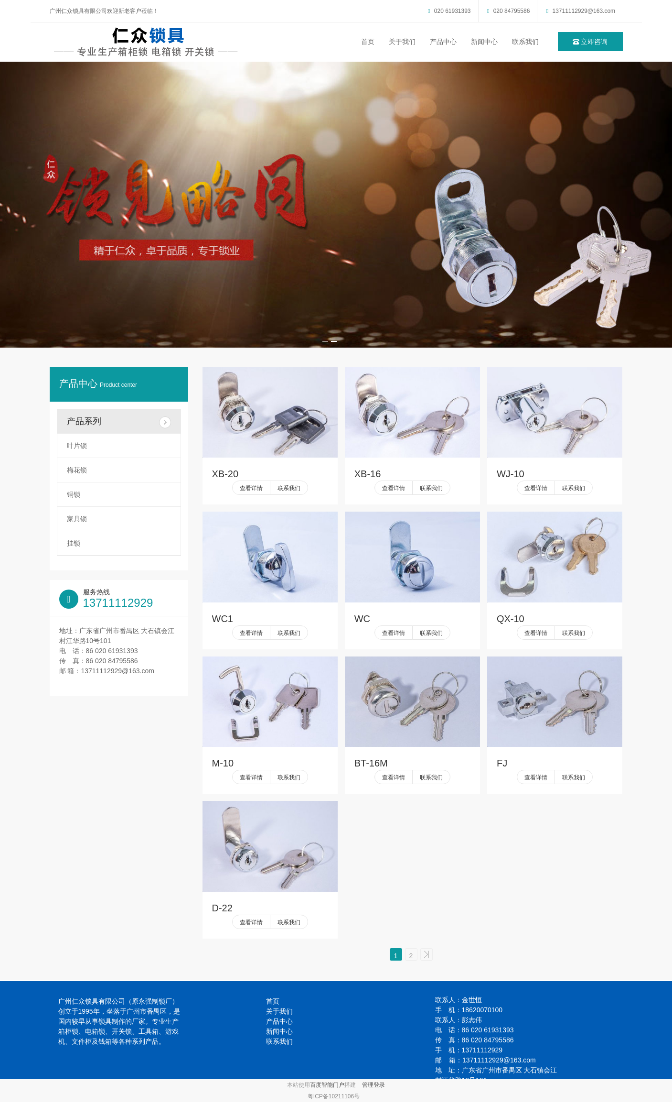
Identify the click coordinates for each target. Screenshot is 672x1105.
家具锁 (77, 519)
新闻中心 (484, 41)
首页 (367, 41)
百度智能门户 (327, 1087)
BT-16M (371, 763)
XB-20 (225, 474)
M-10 (223, 763)
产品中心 (443, 41)
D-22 (222, 908)
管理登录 (373, 1087)
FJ (502, 763)
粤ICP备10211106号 (334, 1099)
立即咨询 (590, 41)
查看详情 (251, 488)
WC (362, 618)
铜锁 (73, 494)
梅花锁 (77, 470)
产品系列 (119, 422)
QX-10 (510, 618)
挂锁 (73, 543)
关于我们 (402, 41)
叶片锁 (77, 445)
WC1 (222, 618)
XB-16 (367, 474)
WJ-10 (510, 474)
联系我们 (525, 41)
